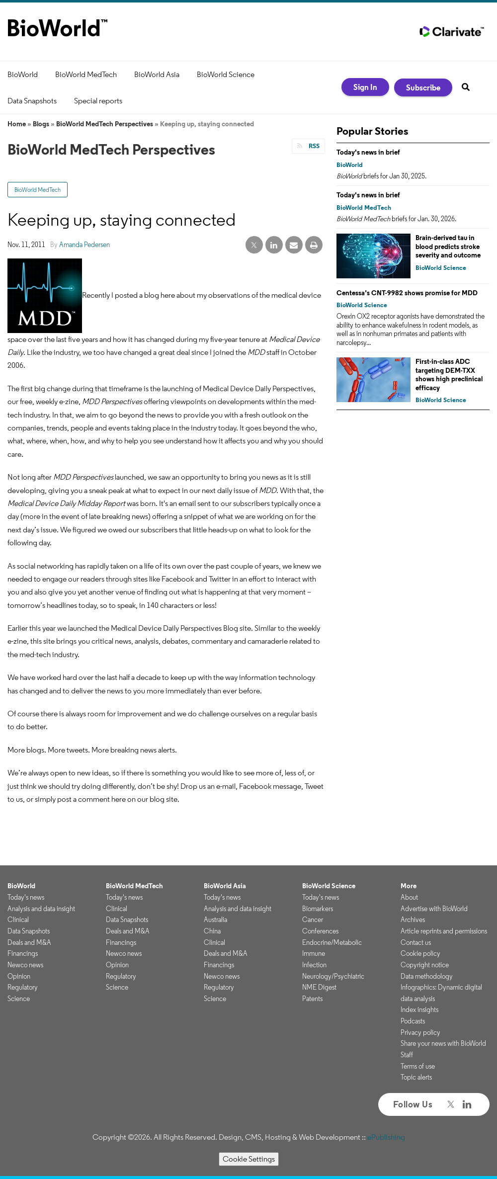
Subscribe (423, 87)
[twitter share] (254, 245)
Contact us (416, 942)
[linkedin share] (274, 245)
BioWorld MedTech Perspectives (104, 123)
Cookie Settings (249, 1159)
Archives (413, 919)
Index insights (419, 1009)
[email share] (294, 245)
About (409, 897)
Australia (215, 919)
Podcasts (413, 1020)
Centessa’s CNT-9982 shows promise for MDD (407, 292)
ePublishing (386, 1137)
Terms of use (418, 1066)
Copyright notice (425, 964)
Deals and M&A (29, 942)
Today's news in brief (368, 152)
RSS (313, 146)
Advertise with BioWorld (434, 908)
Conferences (320, 930)
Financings (22, 953)
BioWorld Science (225, 74)
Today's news (25, 897)
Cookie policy (420, 953)
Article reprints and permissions (444, 930)
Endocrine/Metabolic (332, 942)
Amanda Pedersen (84, 244)
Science (18, 998)
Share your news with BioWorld (443, 1043)
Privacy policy (420, 1032)
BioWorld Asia (156, 74)
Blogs (41, 123)
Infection (314, 964)
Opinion (18, 976)
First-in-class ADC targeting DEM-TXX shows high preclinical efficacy (449, 374)
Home (16, 123)
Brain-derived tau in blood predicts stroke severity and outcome (448, 246)
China (212, 930)
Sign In (365, 87)
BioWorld (22, 74)
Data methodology (427, 976)
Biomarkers (317, 908)
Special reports (98, 100)
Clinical (18, 919)
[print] (314, 245)
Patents (312, 998)
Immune (313, 953)
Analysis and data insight (41, 908)
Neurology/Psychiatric (333, 976)
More (408, 885)
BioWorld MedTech (86, 74)
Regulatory (22, 987)
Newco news (25, 964)
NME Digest (319, 987)
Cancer (312, 919)
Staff (407, 1054)
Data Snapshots (32, 100)
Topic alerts (416, 1077)
